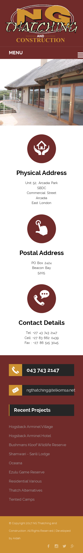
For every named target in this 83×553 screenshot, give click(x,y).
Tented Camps (22, 499)
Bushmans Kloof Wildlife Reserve (37, 445)
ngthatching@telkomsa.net (51, 390)
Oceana (15, 463)
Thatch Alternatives (25, 490)
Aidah (17, 538)
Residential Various (25, 481)
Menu (16, 52)
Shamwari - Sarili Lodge (29, 454)
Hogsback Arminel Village (31, 427)
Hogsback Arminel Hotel (30, 436)
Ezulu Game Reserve (26, 472)
